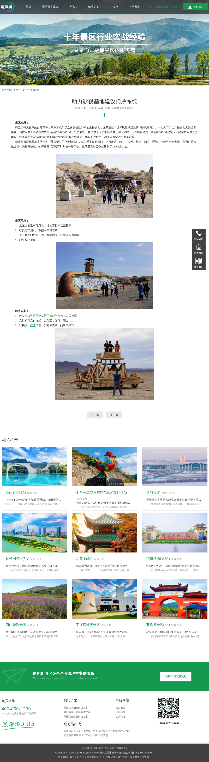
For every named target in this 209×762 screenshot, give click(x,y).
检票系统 (68, 735)
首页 (28, 6)
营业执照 (87, 748)
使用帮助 (98, 748)
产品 (73, 6)
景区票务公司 (72, 757)
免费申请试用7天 (175, 676)
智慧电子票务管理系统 (95, 731)
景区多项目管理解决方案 (77, 712)
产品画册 (109, 748)
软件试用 (195, 7)
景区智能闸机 (52, 315)
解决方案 (95, 6)
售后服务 (120, 707)
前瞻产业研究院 (99, 735)
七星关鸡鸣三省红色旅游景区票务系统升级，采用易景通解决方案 (116, 502)
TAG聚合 (121, 748)
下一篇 (114, 414)
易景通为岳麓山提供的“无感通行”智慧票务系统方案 (107, 565)
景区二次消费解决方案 (76, 707)
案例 (115, 6)
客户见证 (120, 716)
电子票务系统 (137, 757)
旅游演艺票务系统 (73, 731)
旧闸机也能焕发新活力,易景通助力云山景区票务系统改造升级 (43, 499)
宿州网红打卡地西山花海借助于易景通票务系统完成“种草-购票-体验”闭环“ (51, 632)
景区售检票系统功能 (119, 731)
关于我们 (134, 6)
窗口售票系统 (33, 315)
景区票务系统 (50, 6)
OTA (33, 325)
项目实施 (120, 712)
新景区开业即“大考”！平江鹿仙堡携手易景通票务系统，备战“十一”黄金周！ (122, 632)
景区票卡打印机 (82, 735)
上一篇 (95, 414)
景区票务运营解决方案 (76, 716)
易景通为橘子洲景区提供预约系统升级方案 (32, 565)
